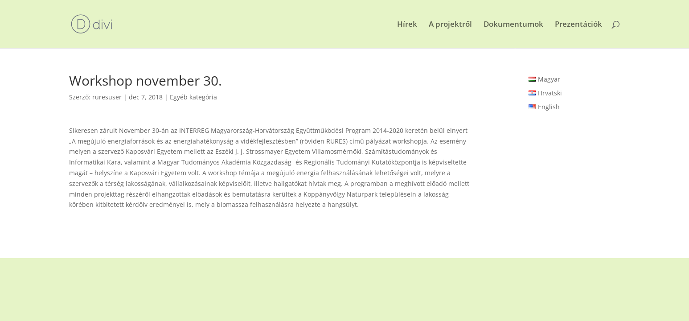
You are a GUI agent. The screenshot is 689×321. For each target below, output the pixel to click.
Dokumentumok (513, 25)
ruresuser (107, 97)
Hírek (407, 25)
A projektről (450, 25)
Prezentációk (578, 25)
